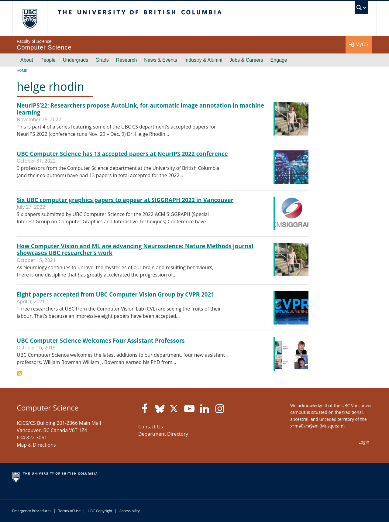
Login (364, 442)
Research (126, 60)
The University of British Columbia (29, 18)
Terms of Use (69, 510)
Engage (278, 60)
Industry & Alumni (203, 60)
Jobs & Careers (246, 60)
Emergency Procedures (31, 510)
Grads (102, 60)
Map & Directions (36, 444)
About (26, 60)
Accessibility (129, 510)
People (48, 60)
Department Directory (163, 434)
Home (22, 70)
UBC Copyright (100, 510)
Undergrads (75, 60)
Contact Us (150, 426)
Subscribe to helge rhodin (19, 373)
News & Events (160, 60)
